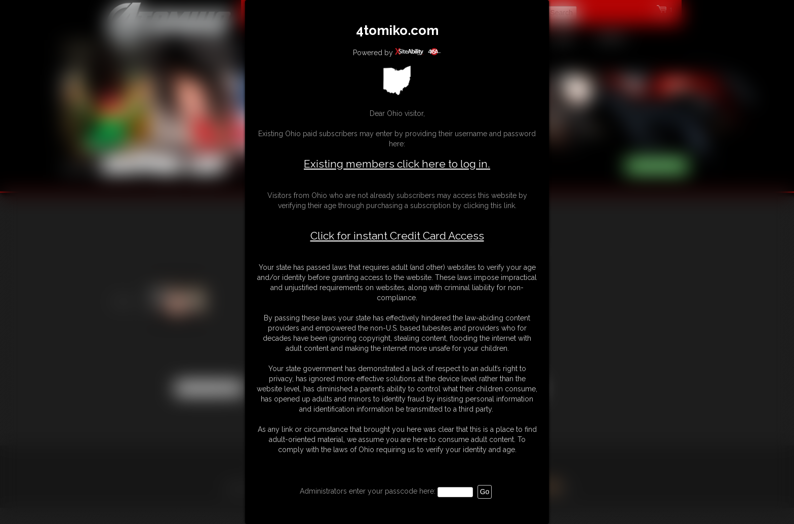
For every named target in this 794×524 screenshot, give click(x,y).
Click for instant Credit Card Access (397, 236)
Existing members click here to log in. (397, 163)
